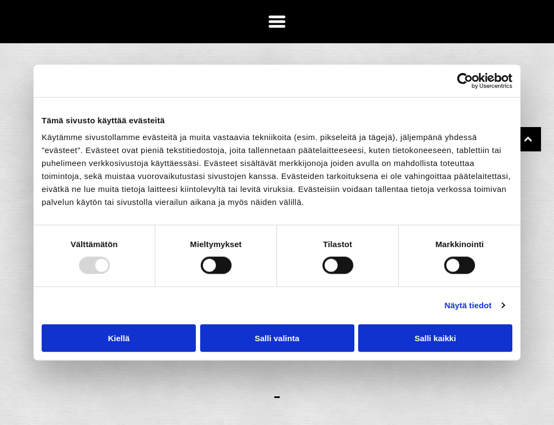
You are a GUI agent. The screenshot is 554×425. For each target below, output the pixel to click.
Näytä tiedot (468, 305)
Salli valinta (277, 337)
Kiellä (118, 337)
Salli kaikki (435, 337)
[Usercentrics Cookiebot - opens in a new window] (465, 81)
